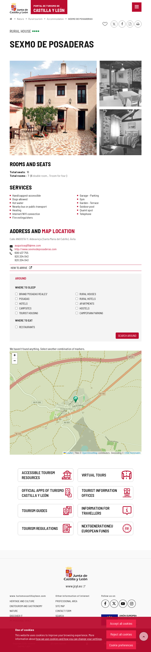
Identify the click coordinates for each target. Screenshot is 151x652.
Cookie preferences (121, 645)
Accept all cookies (121, 623)
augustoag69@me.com (28, 245)
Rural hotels (86, 298)
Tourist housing (26, 313)
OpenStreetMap (90, 453)
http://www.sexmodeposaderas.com (36, 249)
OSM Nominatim (132, 453)
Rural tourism (35, 18)
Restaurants (25, 327)
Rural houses (86, 294)
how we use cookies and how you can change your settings (69, 638)
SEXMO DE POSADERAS (80, 18)
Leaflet (68, 453)
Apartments (85, 303)
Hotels (21, 303)
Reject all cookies (121, 634)
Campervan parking (89, 313)
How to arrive (19, 267)
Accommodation (55, 18)
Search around (127, 335)
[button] (14, 355)
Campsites (23, 308)
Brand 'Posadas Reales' (31, 294)
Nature (20, 18)
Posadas (22, 298)
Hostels (83, 308)
